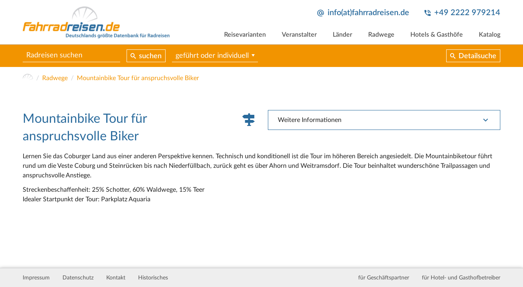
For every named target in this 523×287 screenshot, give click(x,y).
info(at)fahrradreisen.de (368, 13)
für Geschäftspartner (383, 278)
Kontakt (115, 278)
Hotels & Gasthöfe (436, 34)
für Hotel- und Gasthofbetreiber (461, 278)
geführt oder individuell (212, 55)
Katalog (489, 34)
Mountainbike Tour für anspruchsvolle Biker (138, 78)
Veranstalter (299, 34)
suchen (150, 56)
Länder (342, 34)
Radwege (381, 34)
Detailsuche (477, 56)
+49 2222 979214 (467, 13)
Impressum (36, 278)
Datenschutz (78, 278)
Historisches (153, 278)
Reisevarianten (245, 34)
